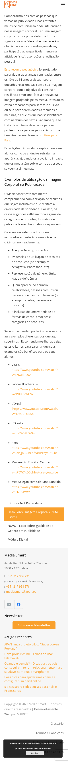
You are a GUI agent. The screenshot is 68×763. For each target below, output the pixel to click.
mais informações (42, 748)
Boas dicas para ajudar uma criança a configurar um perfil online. (29, 679)
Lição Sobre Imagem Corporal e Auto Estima (33, 514)
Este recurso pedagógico (21, 69)
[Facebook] (18, 604)
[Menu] (62, 4)
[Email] (8, 604)
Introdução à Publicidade (25, 503)
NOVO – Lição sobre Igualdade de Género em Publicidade (30, 528)
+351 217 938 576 (18, 586)
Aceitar (35, 753)
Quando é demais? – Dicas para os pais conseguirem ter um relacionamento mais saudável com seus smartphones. (33, 668)
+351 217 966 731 (18, 576)
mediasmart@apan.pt (21, 592)
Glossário (57, 724)
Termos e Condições (50, 733)
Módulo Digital (18, 539)
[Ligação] (11, 4)
